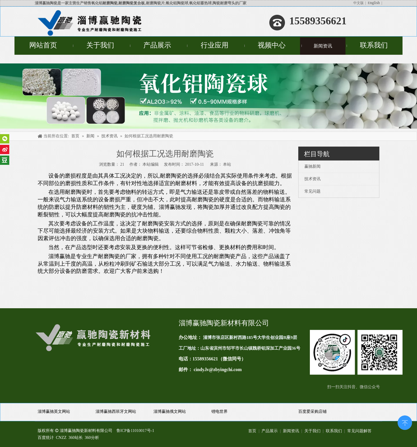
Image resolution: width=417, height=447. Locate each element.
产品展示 (269, 431)
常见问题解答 (359, 431)
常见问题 (312, 191)
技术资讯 (312, 179)
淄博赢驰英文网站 (54, 411)
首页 (252, 431)
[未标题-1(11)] (356, 352)
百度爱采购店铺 (312, 411)
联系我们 (334, 431)
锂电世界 (219, 411)
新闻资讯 (291, 431)
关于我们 (312, 431)
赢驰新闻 (312, 166)
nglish (375, 3)
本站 (227, 164)
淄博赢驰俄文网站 (169, 411)
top (405, 422)
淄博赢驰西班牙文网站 (116, 411)
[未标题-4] (208, 96)
